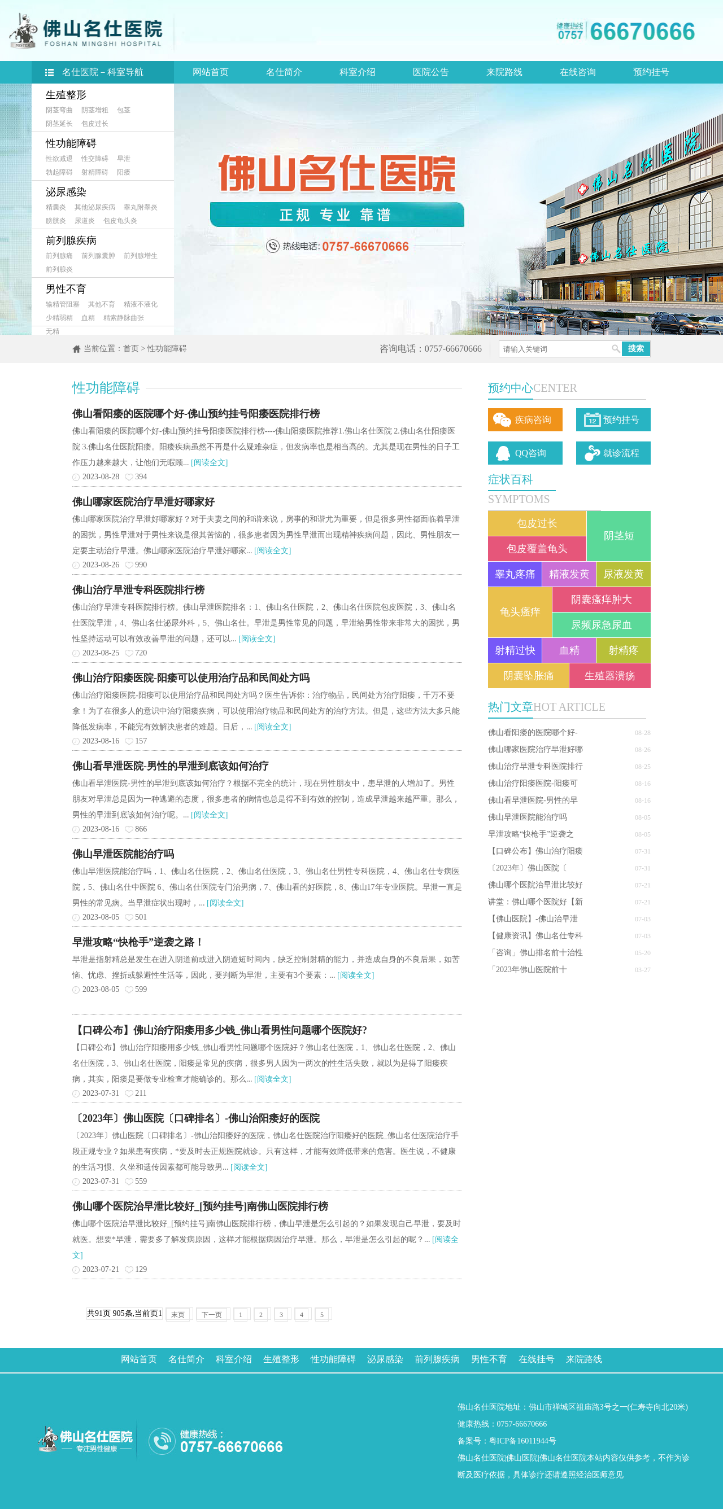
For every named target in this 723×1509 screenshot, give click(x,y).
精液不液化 (141, 304)
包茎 (123, 110)
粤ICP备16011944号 (522, 1441)
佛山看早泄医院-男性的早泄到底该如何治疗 (170, 766)
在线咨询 (578, 72)
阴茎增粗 (94, 110)
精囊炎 (56, 207)
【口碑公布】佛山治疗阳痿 (535, 851)
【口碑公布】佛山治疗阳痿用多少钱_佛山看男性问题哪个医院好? (219, 1030)
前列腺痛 (59, 256)
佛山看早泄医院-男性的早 (533, 800)
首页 (131, 348)
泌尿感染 (66, 192)
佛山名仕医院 (481, 1458)
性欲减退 (59, 159)
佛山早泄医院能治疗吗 (527, 817)
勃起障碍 (59, 172)
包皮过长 (94, 124)
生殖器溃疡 (610, 675)
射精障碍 (94, 172)
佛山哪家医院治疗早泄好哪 (535, 749)
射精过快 (515, 650)
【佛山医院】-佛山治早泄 (533, 919)
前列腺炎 (59, 269)
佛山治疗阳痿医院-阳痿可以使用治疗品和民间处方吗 (191, 678)
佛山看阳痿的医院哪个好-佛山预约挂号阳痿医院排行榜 (196, 413)
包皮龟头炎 (120, 221)
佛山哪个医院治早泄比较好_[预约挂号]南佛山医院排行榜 (200, 1206)
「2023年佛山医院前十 (527, 969)
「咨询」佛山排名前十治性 (535, 952)
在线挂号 (537, 1359)
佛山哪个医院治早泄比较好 (535, 885)
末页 (178, 1315)
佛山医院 (522, 1458)
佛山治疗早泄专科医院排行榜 (138, 590)
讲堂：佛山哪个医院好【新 (535, 902)
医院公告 (431, 72)
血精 (88, 318)
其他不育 (101, 304)
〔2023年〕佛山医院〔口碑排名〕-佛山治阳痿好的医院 (196, 1118)
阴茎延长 (59, 124)
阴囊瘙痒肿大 (601, 599)
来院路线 (504, 72)
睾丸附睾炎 (141, 207)
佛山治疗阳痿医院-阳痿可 (533, 783)
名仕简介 (284, 72)
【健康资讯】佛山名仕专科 (535, 935)
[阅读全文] (209, 462)
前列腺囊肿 (98, 256)
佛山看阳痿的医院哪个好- (533, 732)
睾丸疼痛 (515, 574)
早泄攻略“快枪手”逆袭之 (531, 834)
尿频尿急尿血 (601, 625)
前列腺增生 (141, 256)
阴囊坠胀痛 (528, 675)
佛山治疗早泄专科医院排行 (535, 766)
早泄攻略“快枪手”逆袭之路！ (138, 942)
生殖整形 (66, 94)
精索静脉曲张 (123, 318)
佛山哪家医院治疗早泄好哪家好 (143, 502)
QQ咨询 (530, 453)
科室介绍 (357, 72)
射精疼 (623, 650)
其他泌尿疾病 (95, 207)
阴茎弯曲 (59, 110)
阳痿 (123, 172)
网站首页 (211, 72)
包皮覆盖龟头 (537, 548)
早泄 (123, 159)
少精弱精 (59, 318)
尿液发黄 (623, 574)
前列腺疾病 (71, 240)
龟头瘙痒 (520, 612)
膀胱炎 (56, 221)
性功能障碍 (71, 143)
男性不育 (66, 289)
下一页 (212, 1315)
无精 (52, 331)
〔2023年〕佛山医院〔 (527, 868)
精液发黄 (569, 574)
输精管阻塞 (63, 304)
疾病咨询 (533, 420)
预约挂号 (651, 72)
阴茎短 (619, 535)
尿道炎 (85, 221)
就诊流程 (621, 453)
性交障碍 (94, 159)
